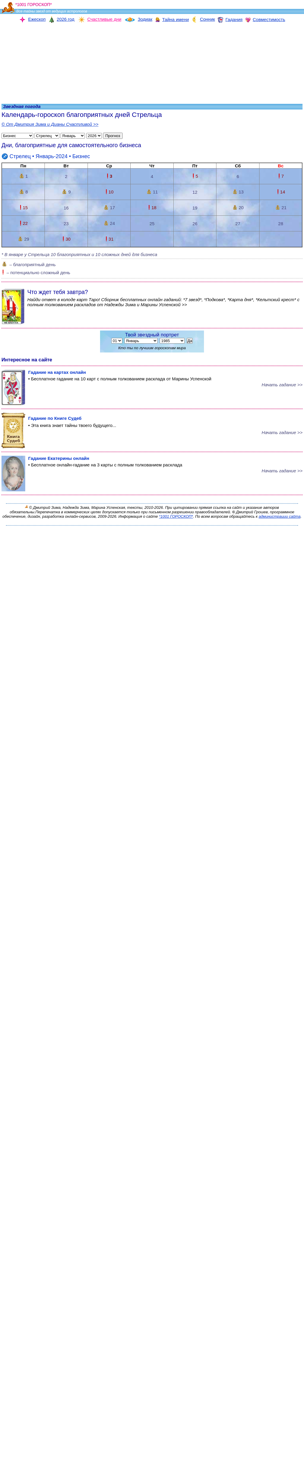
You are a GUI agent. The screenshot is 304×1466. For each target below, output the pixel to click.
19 (194, 207)
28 (280, 223)
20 (238, 207)
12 (194, 192)
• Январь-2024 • (45, 156)
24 (109, 223)
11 (152, 191)
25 (152, 223)
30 (66, 239)
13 (238, 191)
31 (109, 239)
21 (280, 207)
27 (237, 223)
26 (194, 223)
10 (109, 191)
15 (23, 207)
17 (109, 207)
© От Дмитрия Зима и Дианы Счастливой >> (49, 124)
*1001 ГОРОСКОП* (176, 516)
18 (152, 207)
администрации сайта (279, 516)
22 (23, 223)
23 (66, 223)
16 (66, 207)
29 (23, 239)
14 (280, 191)
